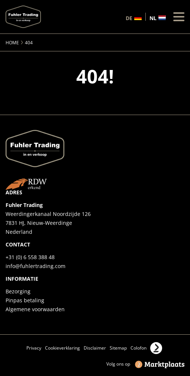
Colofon (138, 348)
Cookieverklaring (62, 348)
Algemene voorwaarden (35, 309)
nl (153, 18)
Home (12, 42)
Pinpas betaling (25, 300)
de (129, 18)
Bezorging (18, 291)
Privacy (33, 348)
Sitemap (118, 348)
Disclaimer (95, 348)
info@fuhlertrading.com (35, 266)
